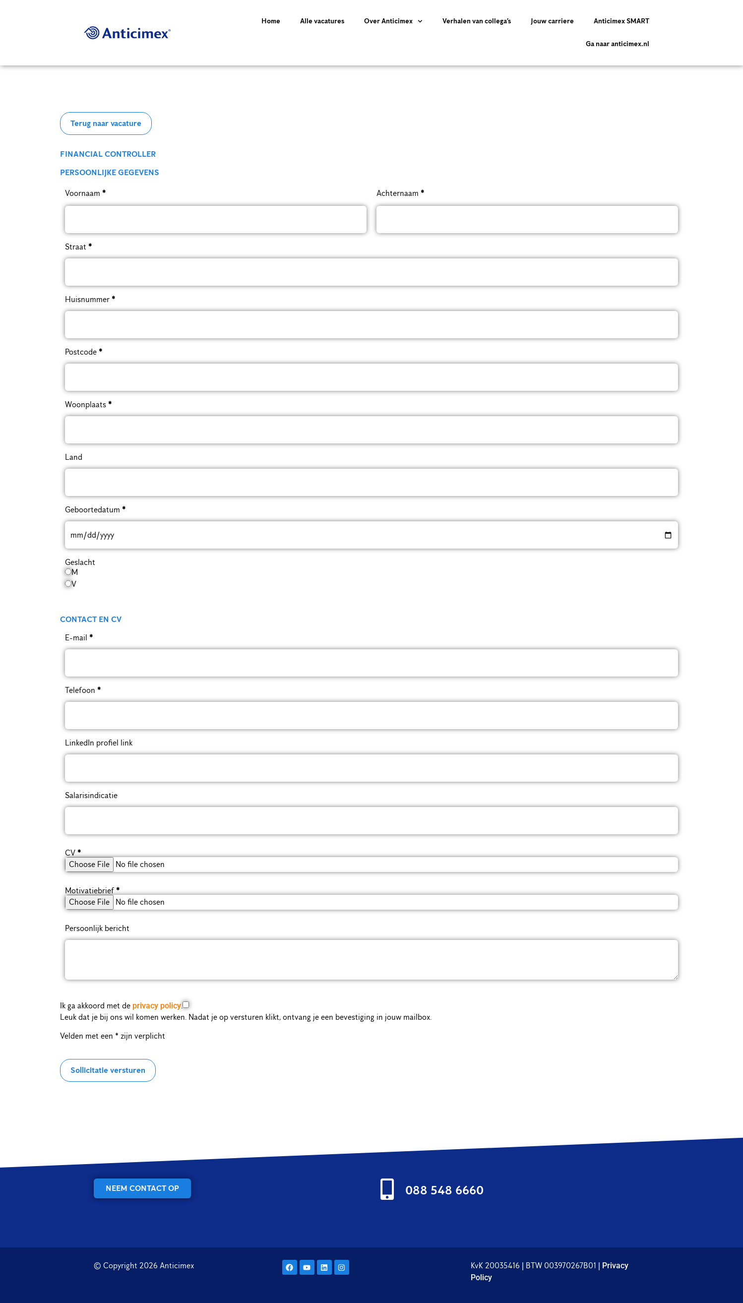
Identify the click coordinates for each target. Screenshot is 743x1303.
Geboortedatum (95, 510)
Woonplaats (88, 405)
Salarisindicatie (91, 796)
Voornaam (85, 193)
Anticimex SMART (621, 21)
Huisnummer (90, 300)
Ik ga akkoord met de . (121, 1006)
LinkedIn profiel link (98, 743)
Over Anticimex (393, 21)
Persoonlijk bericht (97, 928)
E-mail (79, 638)
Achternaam (400, 193)
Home (270, 21)
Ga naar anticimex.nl (617, 44)
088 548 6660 (444, 1189)
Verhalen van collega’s (476, 21)
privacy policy (156, 1005)
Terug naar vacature (105, 123)
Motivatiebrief (92, 891)
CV (73, 853)
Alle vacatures (322, 21)
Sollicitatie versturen (107, 1070)
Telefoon (83, 690)
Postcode (83, 352)
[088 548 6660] (387, 1189)
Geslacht (80, 562)
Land (73, 457)
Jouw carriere (552, 21)
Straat (78, 247)
